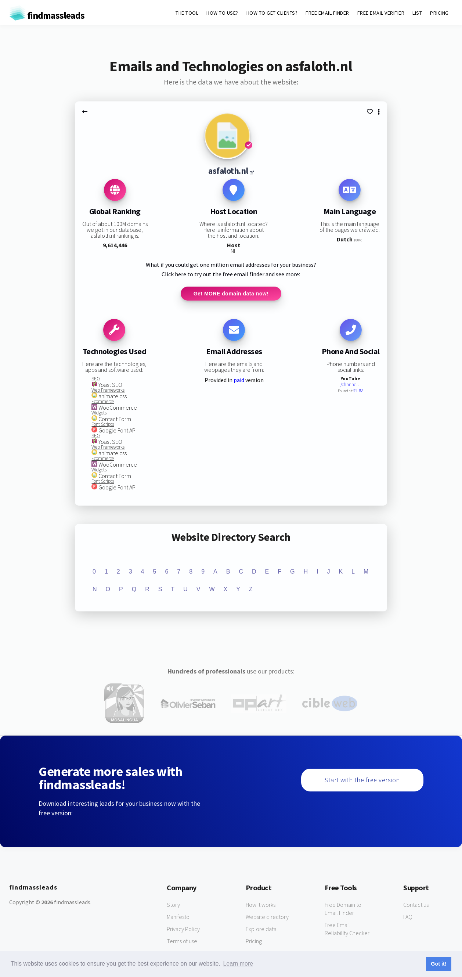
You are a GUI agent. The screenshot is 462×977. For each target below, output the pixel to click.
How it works (260, 905)
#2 (361, 391)
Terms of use (182, 941)
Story (173, 905)
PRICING (439, 13)
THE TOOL (187, 13)
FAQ (407, 917)
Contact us (416, 905)
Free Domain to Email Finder (343, 909)
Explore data (261, 929)
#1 (356, 391)
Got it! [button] (438, 964)
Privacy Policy (183, 929)
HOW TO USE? (222, 13)
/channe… (350, 385)
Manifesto (178, 917)
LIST (417, 13)
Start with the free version (362, 780)
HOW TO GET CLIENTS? (272, 13)
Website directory (267, 917)
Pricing (254, 941)
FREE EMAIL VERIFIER (381, 13)
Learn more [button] (238, 963)
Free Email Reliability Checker (347, 929)
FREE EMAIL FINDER (327, 13)
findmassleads (46, 15)
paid (239, 380)
